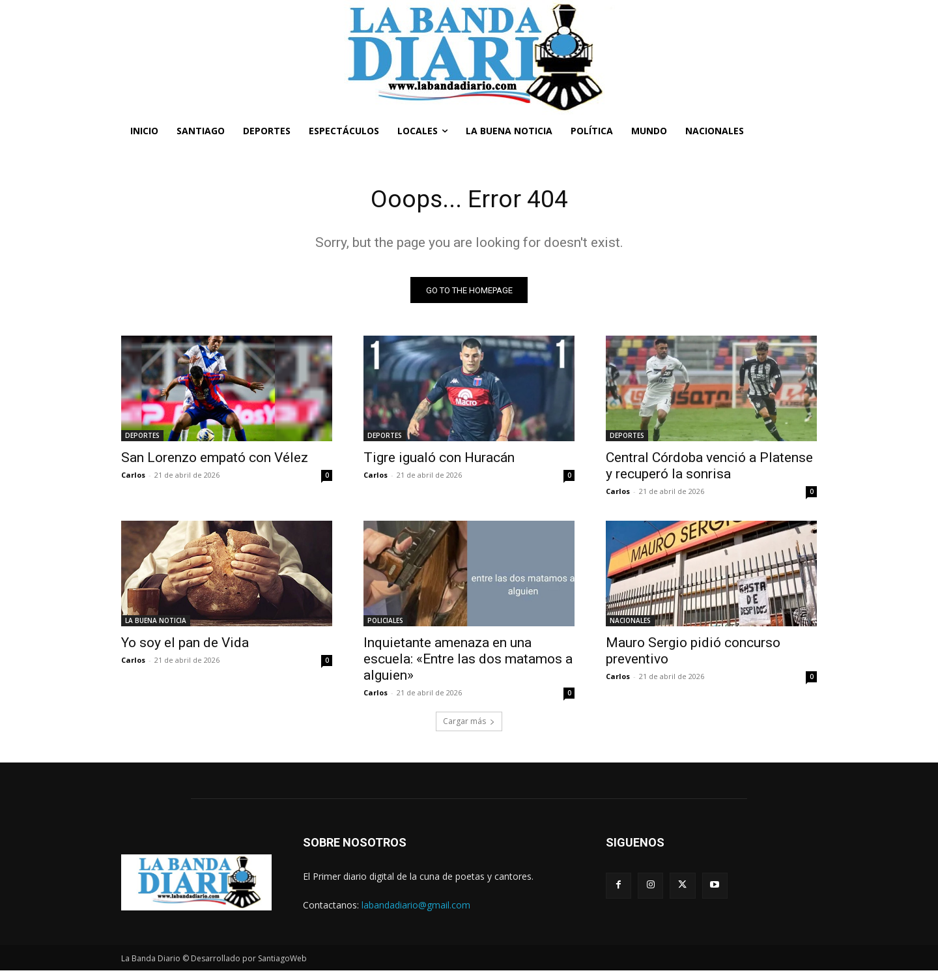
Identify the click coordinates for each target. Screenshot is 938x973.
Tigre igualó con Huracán (439, 460)
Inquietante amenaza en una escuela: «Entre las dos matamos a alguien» (468, 661)
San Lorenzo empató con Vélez (214, 460)
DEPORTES (142, 438)
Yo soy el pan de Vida (185, 645)
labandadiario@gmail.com (416, 907)
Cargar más (469, 723)
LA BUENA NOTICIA (155, 623)
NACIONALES (630, 623)
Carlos (133, 477)
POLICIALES (385, 623)
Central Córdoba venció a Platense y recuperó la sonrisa (709, 468)
